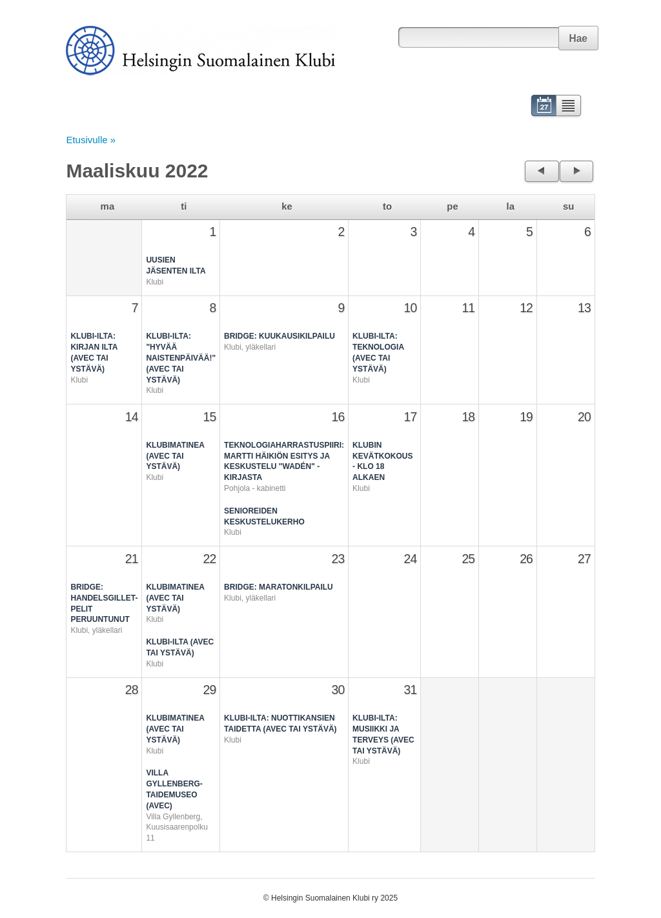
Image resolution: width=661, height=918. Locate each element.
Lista (569, 107)
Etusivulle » (91, 139)
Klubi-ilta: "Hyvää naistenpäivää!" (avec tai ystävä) (181, 358)
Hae (578, 38)
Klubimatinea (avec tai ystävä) (175, 456)
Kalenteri (542, 107)
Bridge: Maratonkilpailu (278, 587)
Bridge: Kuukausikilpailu (279, 336)
